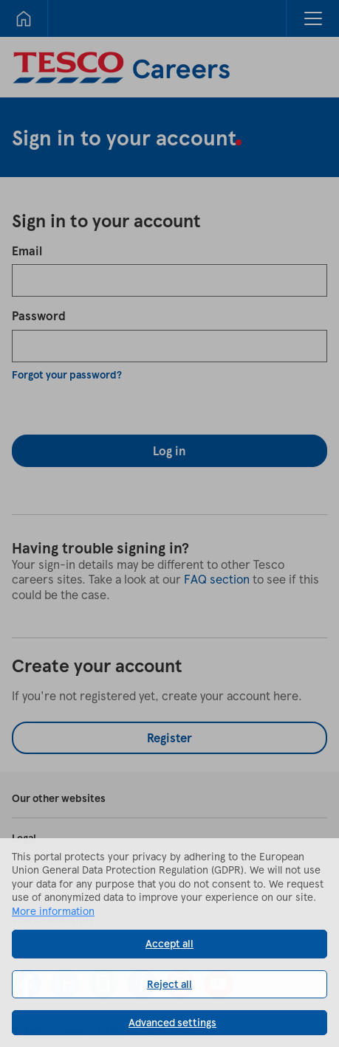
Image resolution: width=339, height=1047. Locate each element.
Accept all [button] (169, 943)
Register (169, 737)
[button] (312, 18)
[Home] (23, 18)
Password (39, 315)
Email (27, 250)
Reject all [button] (169, 984)
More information (53, 911)
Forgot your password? (67, 374)
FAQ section (217, 579)
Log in (169, 450)
